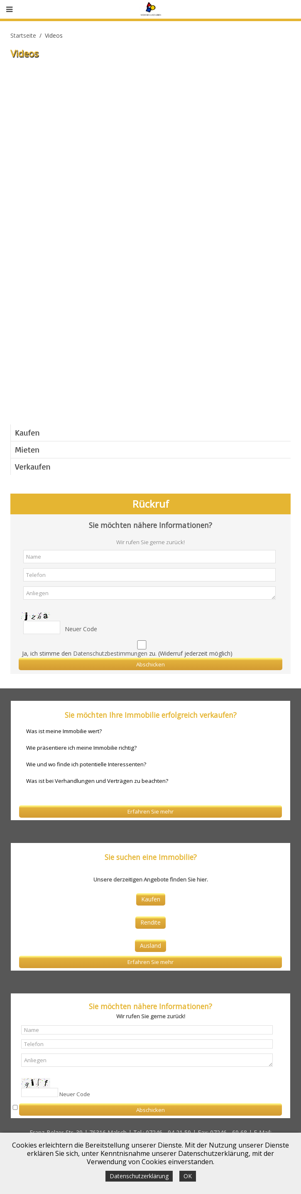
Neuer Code (81, 629)
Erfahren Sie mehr (150, 811)
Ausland (150, 945)
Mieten (27, 449)
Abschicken (150, 664)
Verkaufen (33, 466)
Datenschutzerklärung (139, 1176)
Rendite (150, 922)
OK (188, 1176)
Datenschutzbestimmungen (110, 653)
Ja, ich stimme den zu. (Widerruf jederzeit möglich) (127, 653)
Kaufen (27, 432)
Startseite (23, 35)
